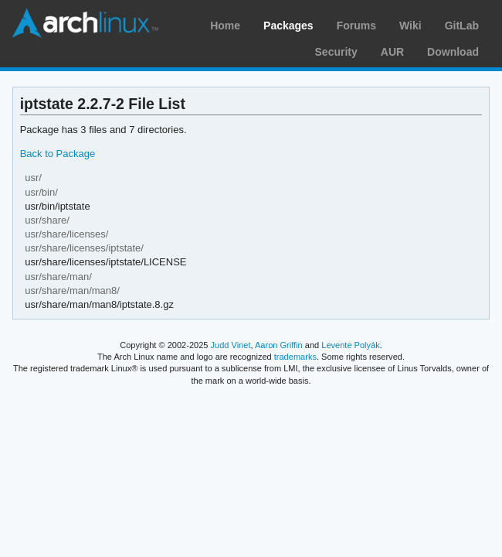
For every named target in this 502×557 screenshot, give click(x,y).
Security (336, 52)
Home (225, 25)
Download (453, 52)
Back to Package (57, 153)
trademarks (295, 356)
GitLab (462, 25)
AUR (392, 52)
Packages (288, 25)
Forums (356, 25)
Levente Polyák (350, 345)
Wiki (410, 25)
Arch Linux (85, 23)
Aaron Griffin (279, 345)
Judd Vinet (231, 345)
